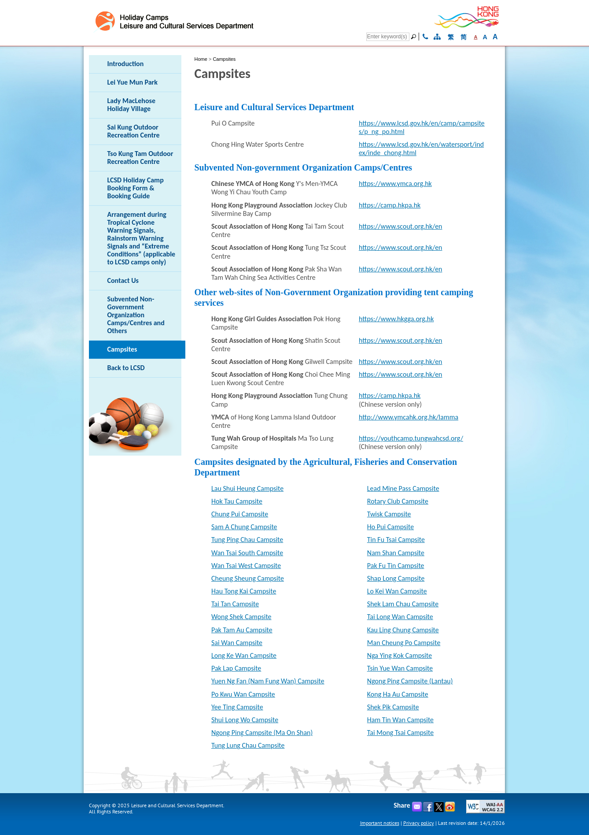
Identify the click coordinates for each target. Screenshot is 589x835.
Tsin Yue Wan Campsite (400, 668)
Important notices (379, 823)
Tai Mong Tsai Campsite (400, 732)
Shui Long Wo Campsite (244, 720)
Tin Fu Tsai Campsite (396, 539)
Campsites (224, 59)
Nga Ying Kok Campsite (399, 655)
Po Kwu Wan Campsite (243, 694)
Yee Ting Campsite (237, 707)
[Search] (387, 37)
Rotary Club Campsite (397, 501)
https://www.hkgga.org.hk (396, 319)
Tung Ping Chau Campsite (247, 539)
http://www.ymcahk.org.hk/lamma (408, 417)
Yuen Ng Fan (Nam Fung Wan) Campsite (267, 681)
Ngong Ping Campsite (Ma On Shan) (262, 732)
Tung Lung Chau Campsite (247, 745)
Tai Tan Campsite (235, 604)
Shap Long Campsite (396, 578)
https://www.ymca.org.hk (395, 183)
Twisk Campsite (389, 514)
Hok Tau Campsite (236, 501)
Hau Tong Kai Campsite (243, 591)
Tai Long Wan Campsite (400, 616)
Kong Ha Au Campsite (397, 694)
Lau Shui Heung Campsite (247, 488)
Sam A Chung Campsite (244, 527)
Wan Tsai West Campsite (246, 565)
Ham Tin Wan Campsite (400, 720)
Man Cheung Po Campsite (404, 642)
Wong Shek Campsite (241, 616)
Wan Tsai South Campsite (247, 553)
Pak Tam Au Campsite (241, 630)
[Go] (414, 37)
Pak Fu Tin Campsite (395, 565)
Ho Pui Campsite (390, 527)
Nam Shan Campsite (395, 553)
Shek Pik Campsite (393, 707)
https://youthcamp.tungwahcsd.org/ (411, 438)
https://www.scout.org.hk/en (400, 226)
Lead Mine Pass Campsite (403, 488)
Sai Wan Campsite (236, 642)
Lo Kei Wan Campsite (397, 591)
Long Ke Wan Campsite (243, 655)
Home (201, 59)
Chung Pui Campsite (239, 514)
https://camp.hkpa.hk (389, 205)
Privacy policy (418, 823)
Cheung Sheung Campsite (247, 578)
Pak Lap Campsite (236, 668)
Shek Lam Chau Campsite (402, 604)
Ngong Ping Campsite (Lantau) (410, 681)
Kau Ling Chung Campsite (403, 630)
